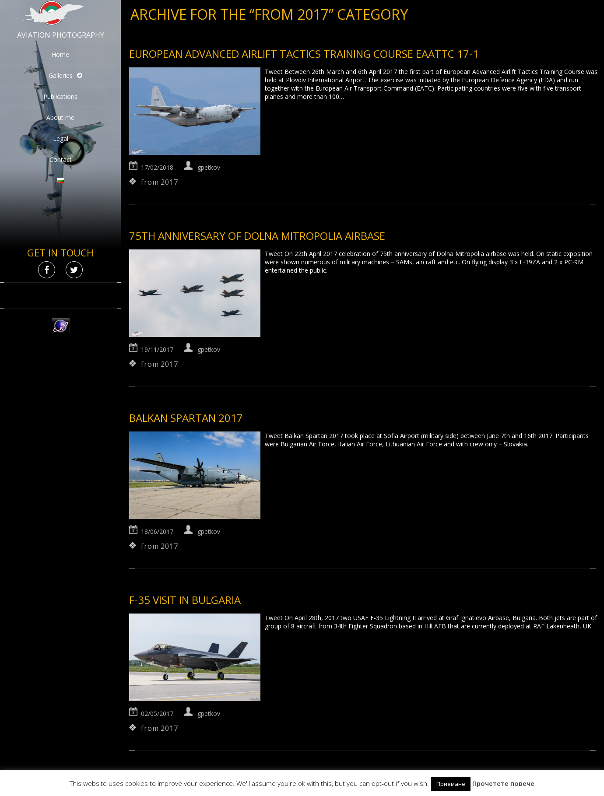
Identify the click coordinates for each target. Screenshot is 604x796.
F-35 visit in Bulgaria (185, 600)
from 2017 (159, 182)
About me (60, 117)
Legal (60, 138)
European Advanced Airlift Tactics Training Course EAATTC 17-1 (304, 53)
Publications (60, 96)
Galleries (61, 75)
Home (60, 54)
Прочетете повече (503, 783)
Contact (60, 159)
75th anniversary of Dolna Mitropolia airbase (257, 235)
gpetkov (208, 167)
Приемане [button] (450, 784)
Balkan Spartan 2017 (186, 417)
